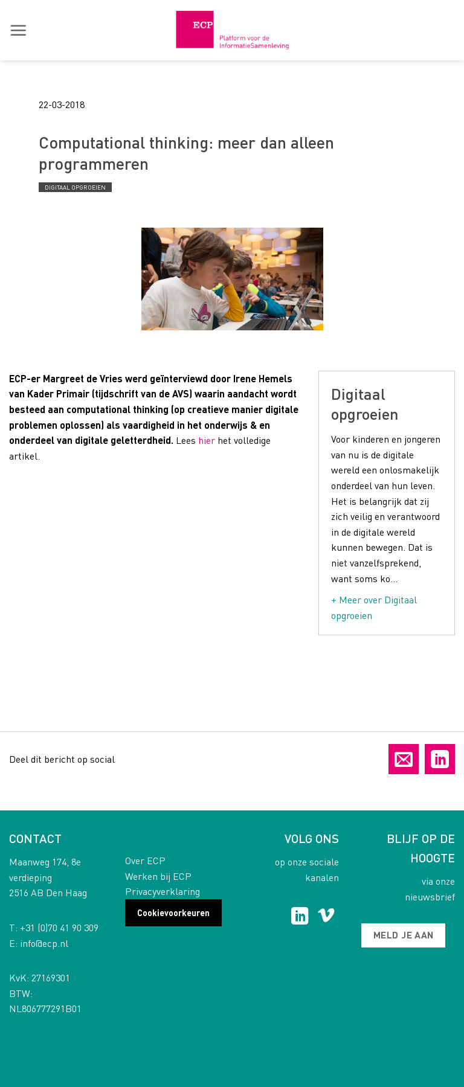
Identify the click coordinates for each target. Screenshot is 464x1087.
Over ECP (145, 860)
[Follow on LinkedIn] (300, 917)
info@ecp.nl (44, 943)
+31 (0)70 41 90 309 (59, 927)
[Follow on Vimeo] (326, 917)
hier (206, 440)
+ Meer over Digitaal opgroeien (374, 607)
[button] (18, 30)
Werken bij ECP (158, 876)
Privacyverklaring (162, 891)
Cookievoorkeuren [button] (173, 912)
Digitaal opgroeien (75, 187)
